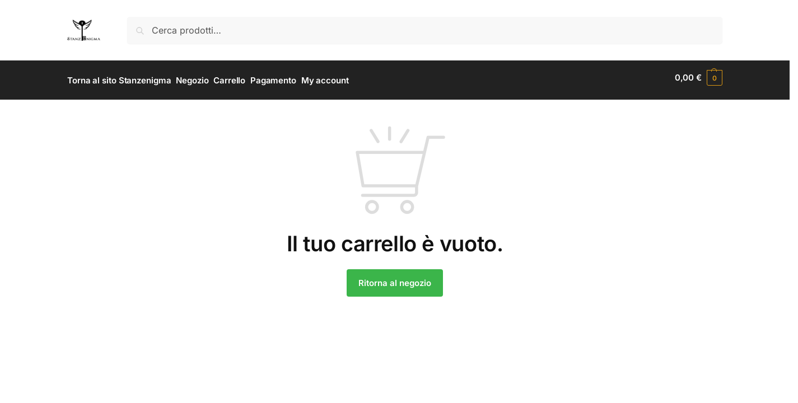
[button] (698, 78)
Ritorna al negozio (394, 278)
